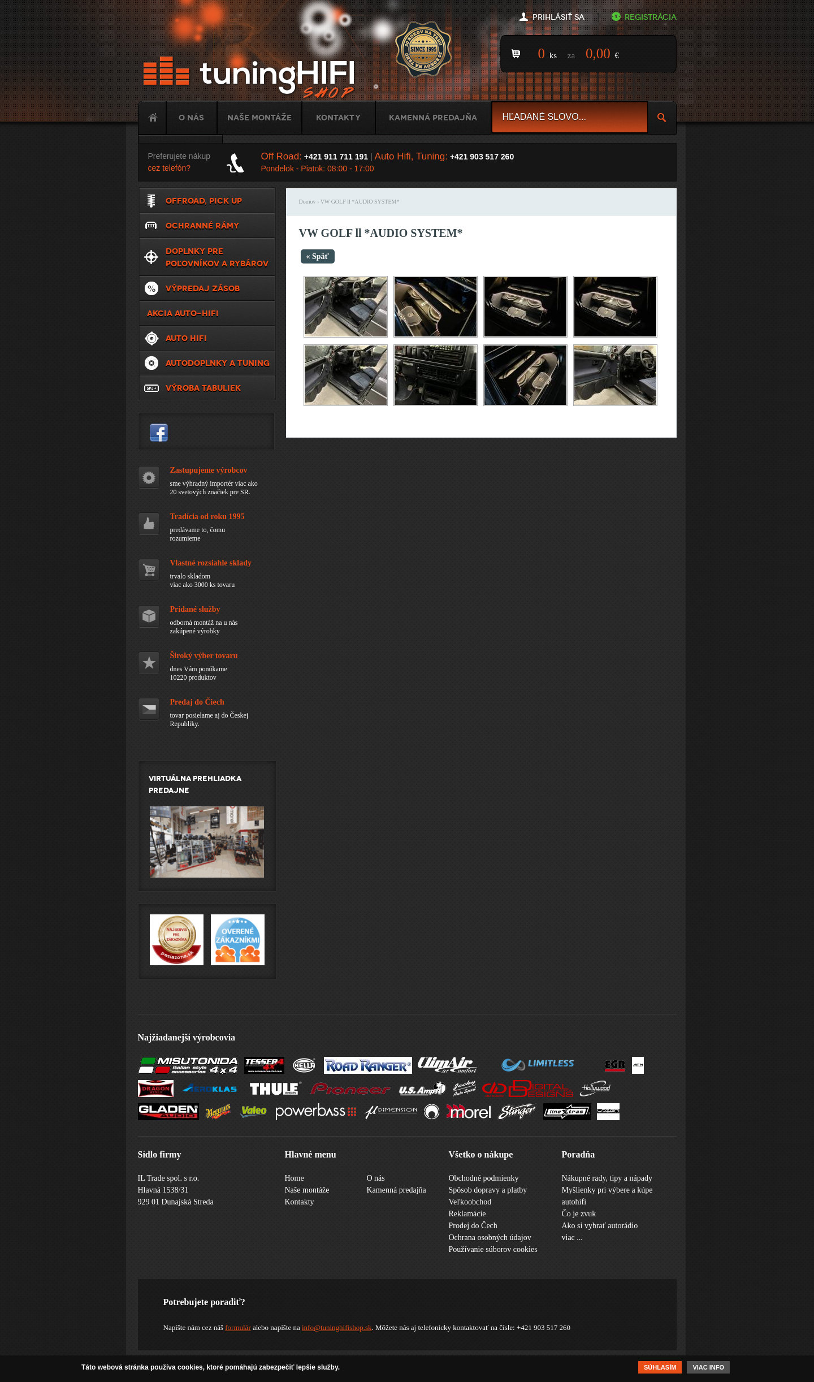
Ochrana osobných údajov (490, 1237)
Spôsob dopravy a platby (488, 1190)
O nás (191, 118)
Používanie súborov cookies (493, 1249)
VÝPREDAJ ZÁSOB (203, 288)
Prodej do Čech (473, 1225)
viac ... (572, 1237)
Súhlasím (660, 1368)
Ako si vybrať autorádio (600, 1225)
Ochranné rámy (202, 226)
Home (152, 118)
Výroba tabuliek (203, 388)
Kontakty (338, 118)
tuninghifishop (159, 433)
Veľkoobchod (470, 1202)
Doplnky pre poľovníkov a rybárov (217, 257)
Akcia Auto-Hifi (183, 313)
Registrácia (651, 17)
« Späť (317, 256)
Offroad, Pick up (204, 201)
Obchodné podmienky (484, 1178)
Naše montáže (259, 118)
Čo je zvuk (579, 1214)
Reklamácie (467, 1214)
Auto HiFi (186, 338)
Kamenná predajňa (433, 118)
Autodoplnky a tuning (218, 363)
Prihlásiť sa (558, 17)
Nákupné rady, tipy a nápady (607, 1178)
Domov (307, 201)
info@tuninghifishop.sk (337, 1327)
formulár (237, 1327)
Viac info (708, 1368)
